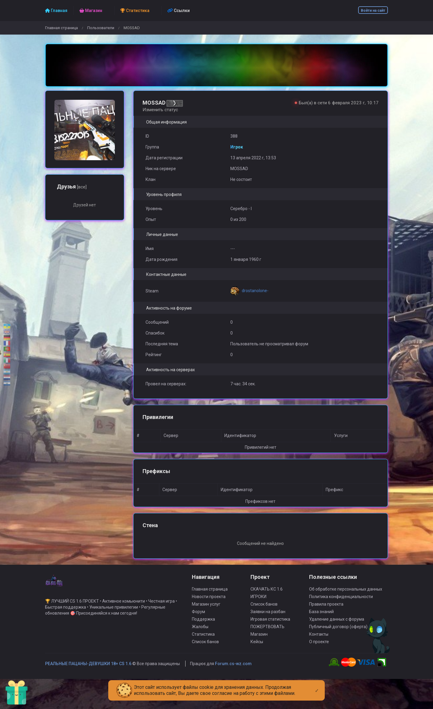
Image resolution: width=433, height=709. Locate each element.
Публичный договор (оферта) (338, 632)
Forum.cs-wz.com (233, 669)
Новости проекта (209, 602)
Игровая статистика (270, 625)
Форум (198, 617)
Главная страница (61, 28)
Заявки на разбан (267, 617)
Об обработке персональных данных (345, 595)
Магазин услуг (206, 610)
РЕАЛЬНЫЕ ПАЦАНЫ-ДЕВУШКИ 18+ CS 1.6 (88, 669)
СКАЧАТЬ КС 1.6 (266, 595)
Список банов (205, 647)
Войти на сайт (373, 10)
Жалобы (200, 632)
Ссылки (178, 10)
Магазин (259, 640)
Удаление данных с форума (336, 625)
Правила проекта (326, 610)
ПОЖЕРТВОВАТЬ (267, 632)
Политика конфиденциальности (341, 602)
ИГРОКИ (258, 602)
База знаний (321, 617)
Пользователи (100, 28)
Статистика (203, 640)
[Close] (317, 685)
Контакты (318, 640)
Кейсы (256, 647)
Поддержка (203, 625)
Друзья (72, 186)
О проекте (319, 647)
